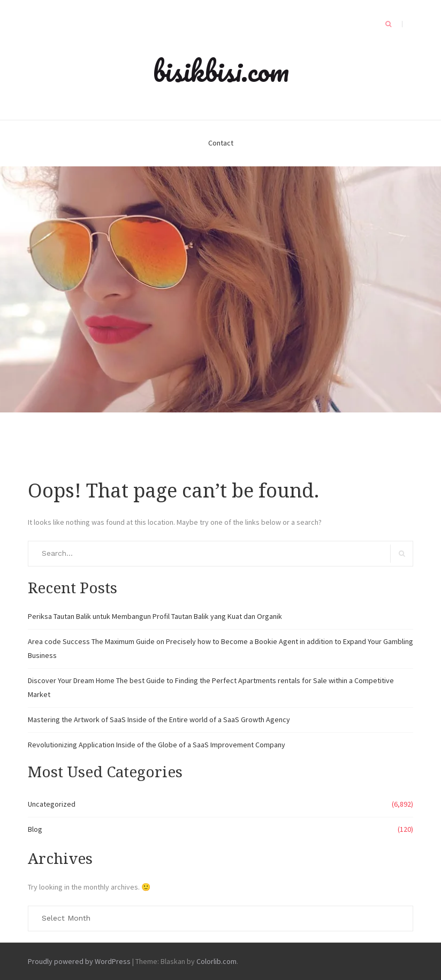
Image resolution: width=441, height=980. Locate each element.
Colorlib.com (216, 961)
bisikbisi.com (221, 70)
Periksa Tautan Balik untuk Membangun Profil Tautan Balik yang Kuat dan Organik (155, 616)
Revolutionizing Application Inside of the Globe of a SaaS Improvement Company (156, 744)
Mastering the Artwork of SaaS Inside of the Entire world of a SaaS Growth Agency (159, 719)
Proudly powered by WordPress (79, 961)
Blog (35, 829)
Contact (220, 143)
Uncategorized (51, 804)
